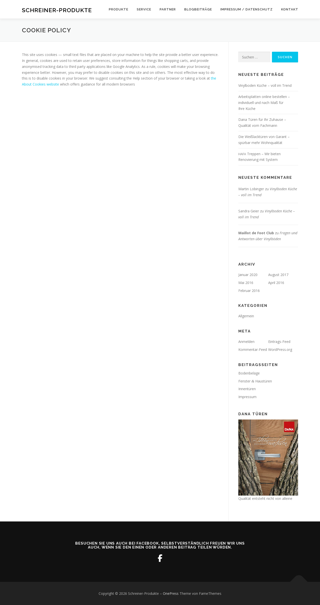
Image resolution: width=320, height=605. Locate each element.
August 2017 (278, 274)
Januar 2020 (247, 274)
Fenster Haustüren (255, 381)
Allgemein (246, 316)
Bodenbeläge (249, 373)
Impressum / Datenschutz (246, 9)
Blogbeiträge (198, 9)
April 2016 (276, 282)
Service (144, 9)
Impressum (247, 396)
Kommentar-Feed (252, 349)
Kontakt (289, 9)
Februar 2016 (249, 290)
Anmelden (246, 341)
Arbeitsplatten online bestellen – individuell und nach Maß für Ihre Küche (264, 102)
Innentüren (247, 388)
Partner (168, 9)
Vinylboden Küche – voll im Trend (265, 85)
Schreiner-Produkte (57, 10)
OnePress (171, 593)
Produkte (118, 9)
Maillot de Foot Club (256, 233)
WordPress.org (280, 349)
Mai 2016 (245, 282)
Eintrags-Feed (279, 341)
